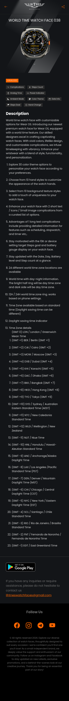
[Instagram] (29, 625)
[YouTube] (52, 625)
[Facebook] (17, 625)
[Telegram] (40, 625)
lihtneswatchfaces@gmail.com (29, 595)
